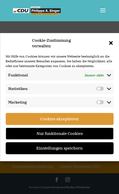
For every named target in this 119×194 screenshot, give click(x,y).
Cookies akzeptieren (59, 118)
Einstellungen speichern (59, 148)
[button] (110, 43)
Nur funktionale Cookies (60, 133)
